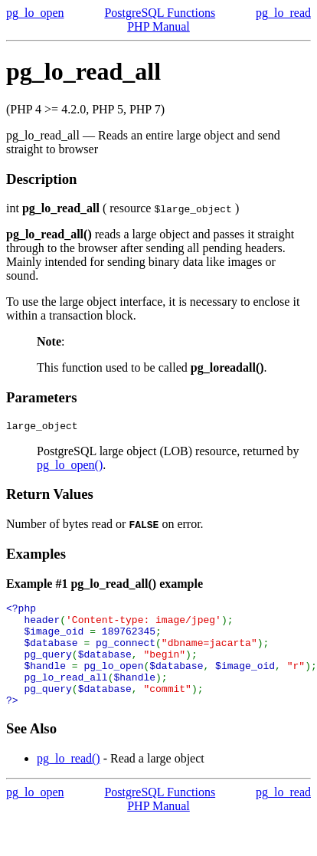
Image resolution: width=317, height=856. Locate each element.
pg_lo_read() (68, 781)
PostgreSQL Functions (159, 12)
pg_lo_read (283, 12)
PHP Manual (158, 26)
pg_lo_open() (70, 467)
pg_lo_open (35, 12)
